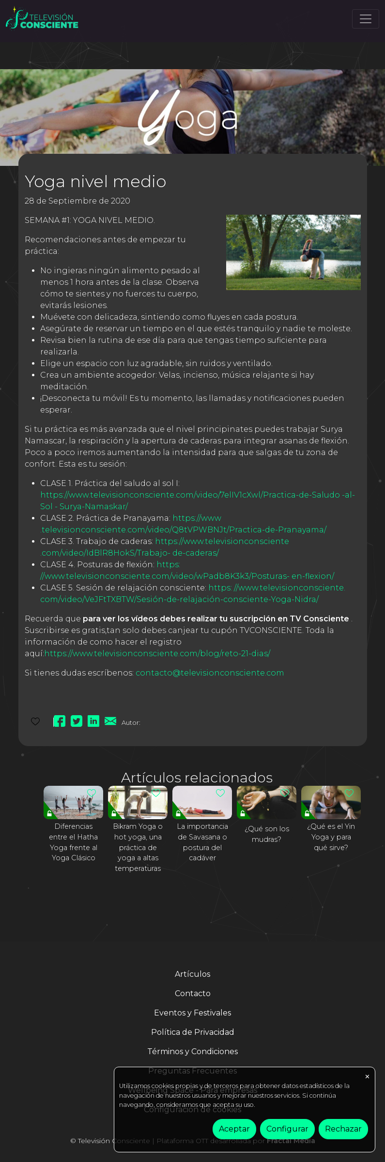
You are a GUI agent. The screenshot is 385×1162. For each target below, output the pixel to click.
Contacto (193, 993)
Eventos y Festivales (192, 1012)
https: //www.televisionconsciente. (276, 587)
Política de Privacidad (192, 1032)
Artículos (192, 974)
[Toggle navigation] (365, 19)
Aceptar (234, 1128)
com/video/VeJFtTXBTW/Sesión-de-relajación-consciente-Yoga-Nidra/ (179, 599)
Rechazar (343, 1128)
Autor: (131, 722)
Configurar (287, 1128)
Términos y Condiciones (192, 1051)
